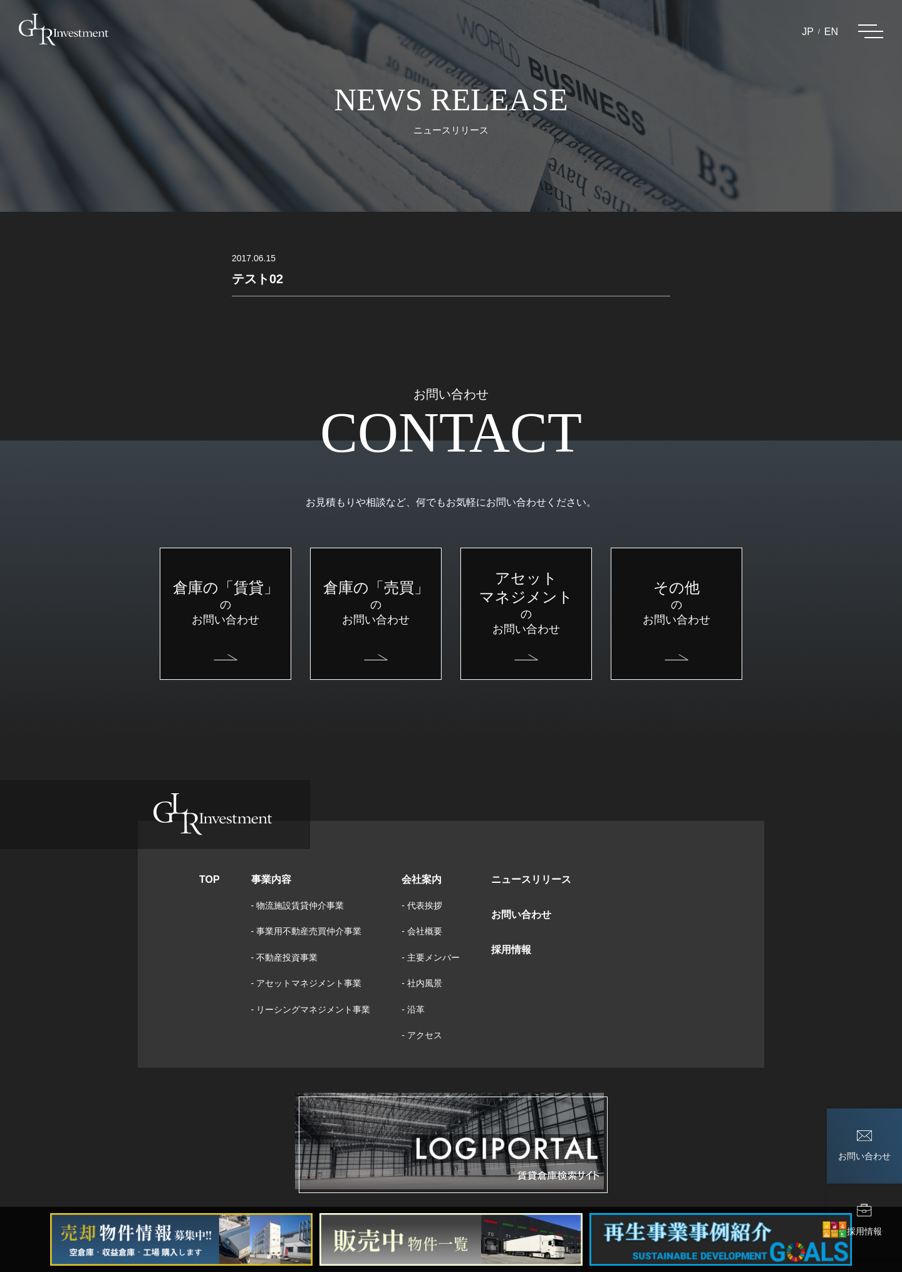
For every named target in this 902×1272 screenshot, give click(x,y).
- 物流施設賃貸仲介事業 (298, 905)
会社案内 (422, 879)
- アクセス (422, 1035)
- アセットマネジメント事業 (306, 983)
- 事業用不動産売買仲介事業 (306, 931)
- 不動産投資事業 (284, 957)
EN (831, 31)
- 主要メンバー (431, 957)
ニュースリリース (531, 879)
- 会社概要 (422, 931)
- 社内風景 (422, 983)
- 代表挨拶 (422, 905)
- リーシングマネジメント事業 (311, 1009)
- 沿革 (413, 1009)
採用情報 (511, 949)
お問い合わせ (521, 914)
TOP (209, 879)
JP (808, 31)
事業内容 (271, 879)
